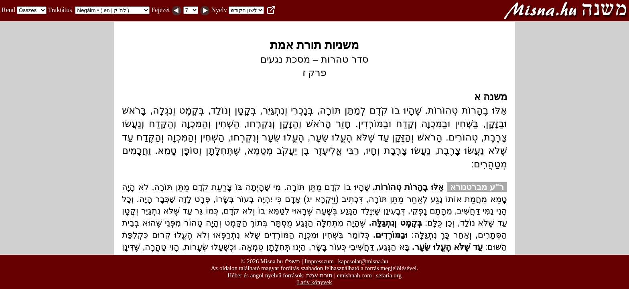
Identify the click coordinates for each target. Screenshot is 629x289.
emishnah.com (354, 275)
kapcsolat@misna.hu (363, 261)
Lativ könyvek (314, 282)
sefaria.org (389, 275)
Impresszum (319, 261)
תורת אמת (319, 275)
